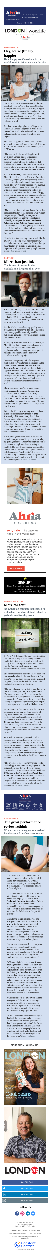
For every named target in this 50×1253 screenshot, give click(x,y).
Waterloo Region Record (30, 223)
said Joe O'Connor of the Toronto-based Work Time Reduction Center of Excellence (24, 773)
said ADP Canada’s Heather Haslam (27, 169)
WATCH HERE (15, 569)
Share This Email (27, 1182)
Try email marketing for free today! (25, 1249)
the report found (34, 691)
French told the (25, 365)
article (36, 391)
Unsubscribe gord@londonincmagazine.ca (25, 1230)
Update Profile (14, 1233)
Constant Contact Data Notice (30, 1233)
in (19, 972)
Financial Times (25, 391)
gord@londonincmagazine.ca (28, 1236)
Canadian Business (28, 972)
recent (15, 391)
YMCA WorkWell (12, 174)
